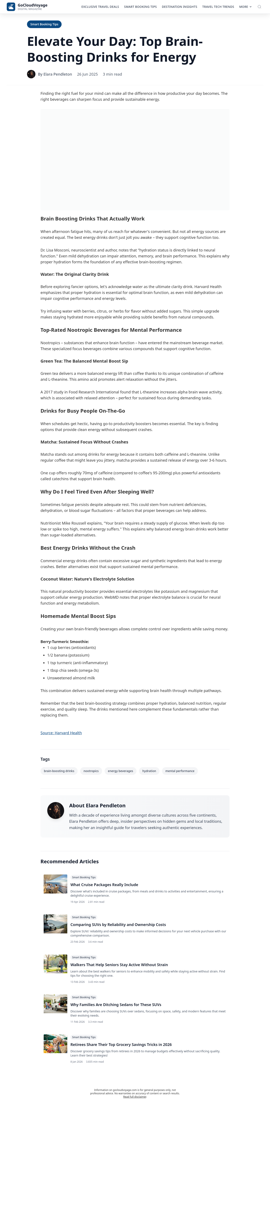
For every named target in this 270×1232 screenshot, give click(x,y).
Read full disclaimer (134, 1101)
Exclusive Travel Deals (100, 7)
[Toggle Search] (259, 7)
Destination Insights (179, 7)
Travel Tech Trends (218, 7)
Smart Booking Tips (140, 7)
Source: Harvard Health (61, 732)
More (245, 7)
